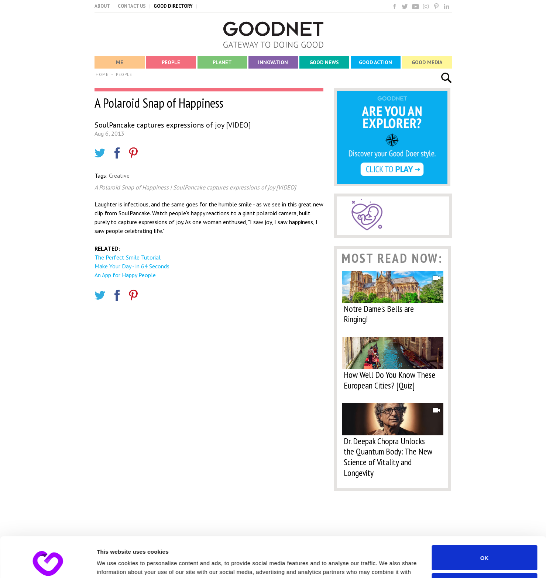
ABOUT (102, 6)
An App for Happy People (125, 275)
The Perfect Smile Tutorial (128, 257)
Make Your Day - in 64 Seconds (132, 266)
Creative (119, 175)
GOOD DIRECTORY (173, 6)
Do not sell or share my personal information (485, 548)
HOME (102, 74)
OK (484, 520)
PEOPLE (124, 74)
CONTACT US (132, 6)
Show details (114, 563)
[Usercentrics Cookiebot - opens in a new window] (48, 563)
